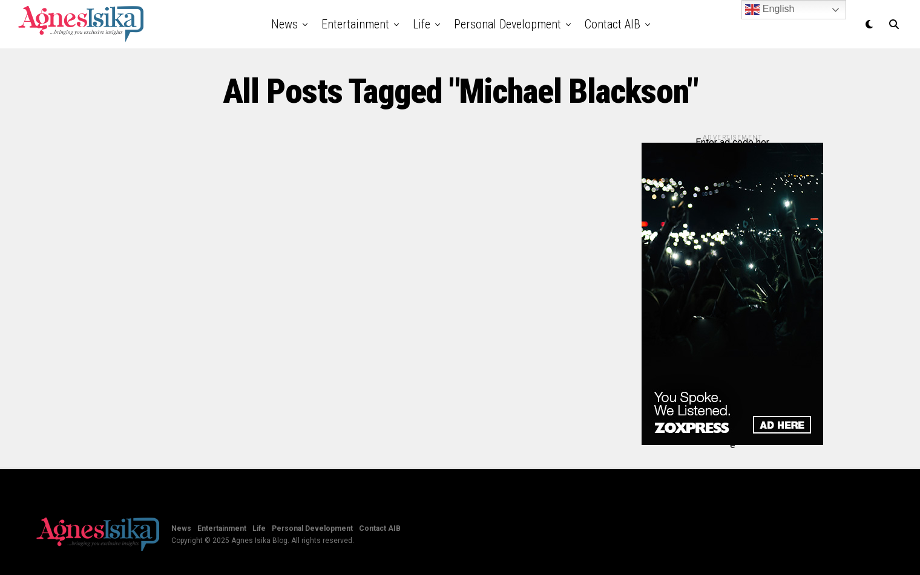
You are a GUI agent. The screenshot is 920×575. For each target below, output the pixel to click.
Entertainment (355, 24)
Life (421, 24)
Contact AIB (612, 24)
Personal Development (507, 24)
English (769, 9)
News (284, 24)
